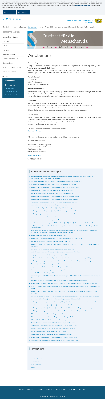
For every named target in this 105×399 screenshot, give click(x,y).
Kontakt (33, 367)
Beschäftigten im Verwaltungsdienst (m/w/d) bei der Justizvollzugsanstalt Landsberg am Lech (57, 238)
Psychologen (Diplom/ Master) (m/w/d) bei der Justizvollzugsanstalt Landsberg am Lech (55, 299)
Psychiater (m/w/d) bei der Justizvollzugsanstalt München (47, 220)
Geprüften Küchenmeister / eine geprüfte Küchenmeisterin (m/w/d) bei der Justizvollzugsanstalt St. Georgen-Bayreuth (64, 223)
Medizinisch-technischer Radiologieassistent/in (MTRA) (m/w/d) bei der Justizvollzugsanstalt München (59, 280)
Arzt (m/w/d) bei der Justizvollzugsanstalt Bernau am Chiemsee (48, 331)
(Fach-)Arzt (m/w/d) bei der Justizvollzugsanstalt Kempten (47, 264)
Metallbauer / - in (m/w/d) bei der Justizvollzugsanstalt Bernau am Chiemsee (52, 249)
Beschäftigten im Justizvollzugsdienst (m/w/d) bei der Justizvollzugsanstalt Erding (53, 214)
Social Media (72, 389)
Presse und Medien (36, 365)
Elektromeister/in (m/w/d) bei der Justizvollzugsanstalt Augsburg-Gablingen (52, 190)
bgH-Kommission (8, 54)
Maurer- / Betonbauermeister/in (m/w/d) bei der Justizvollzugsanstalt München (53, 323)
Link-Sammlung (35, 362)
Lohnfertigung (9, 88)
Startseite (22, 389)
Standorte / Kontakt (34, 131)
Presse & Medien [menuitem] (51, 27)
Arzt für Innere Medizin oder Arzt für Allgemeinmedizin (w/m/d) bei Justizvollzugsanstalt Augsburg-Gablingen (61, 258)
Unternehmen (9, 80)
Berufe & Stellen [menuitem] (82, 27)
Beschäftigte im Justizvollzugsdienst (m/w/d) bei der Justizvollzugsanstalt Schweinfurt (55, 196)
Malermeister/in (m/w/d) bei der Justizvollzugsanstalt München (48, 314)
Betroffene (6, 46)
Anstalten (5, 41)
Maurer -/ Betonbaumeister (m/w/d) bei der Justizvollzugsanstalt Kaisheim (52, 193)
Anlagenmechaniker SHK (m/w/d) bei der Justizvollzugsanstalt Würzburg (51, 267)
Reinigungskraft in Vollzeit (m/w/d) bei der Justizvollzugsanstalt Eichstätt (51, 255)
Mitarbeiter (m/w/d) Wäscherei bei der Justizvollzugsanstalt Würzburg (50, 241)
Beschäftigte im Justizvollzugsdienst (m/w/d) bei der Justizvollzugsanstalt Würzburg (54, 199)
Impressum (31, 389)
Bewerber (5, 50)
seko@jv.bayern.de (34, 155)
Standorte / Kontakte (11, 95)
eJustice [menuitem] (92, 27)
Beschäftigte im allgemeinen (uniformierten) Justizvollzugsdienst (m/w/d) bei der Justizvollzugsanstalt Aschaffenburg (64, 283)
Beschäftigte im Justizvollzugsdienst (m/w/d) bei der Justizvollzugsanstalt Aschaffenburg (55, 187)
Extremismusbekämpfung (11, 67)
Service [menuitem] (41, 27)
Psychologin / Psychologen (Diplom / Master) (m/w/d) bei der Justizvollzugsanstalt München (56, 181)
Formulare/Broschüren (37, 359)
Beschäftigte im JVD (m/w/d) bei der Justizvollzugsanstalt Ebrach (49, 235)
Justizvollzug (11, 32)
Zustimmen (22, 12)
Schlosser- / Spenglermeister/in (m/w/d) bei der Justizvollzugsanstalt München (53, 329)
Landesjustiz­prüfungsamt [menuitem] (67, 27)
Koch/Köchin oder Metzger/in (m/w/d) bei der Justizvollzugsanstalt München (52, 305)
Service (4, 76)
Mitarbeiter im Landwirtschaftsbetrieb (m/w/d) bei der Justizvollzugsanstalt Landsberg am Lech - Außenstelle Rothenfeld (65, 296)
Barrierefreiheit (61, 389)
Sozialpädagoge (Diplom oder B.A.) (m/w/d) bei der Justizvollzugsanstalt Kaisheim (54, 184)
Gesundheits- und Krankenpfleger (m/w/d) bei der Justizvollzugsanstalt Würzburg (53, 202)
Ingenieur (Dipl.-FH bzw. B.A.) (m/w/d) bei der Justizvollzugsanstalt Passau (51, 334)
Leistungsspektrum (11, 91)
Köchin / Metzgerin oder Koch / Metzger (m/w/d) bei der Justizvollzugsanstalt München (55, 252)
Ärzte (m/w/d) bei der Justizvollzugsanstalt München (45, 217)
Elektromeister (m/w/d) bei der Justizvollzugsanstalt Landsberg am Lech (51, 320)
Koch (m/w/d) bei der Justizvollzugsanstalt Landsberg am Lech (48, 273)
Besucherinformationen (37, 356)
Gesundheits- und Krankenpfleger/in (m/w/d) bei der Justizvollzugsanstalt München (54, 340)
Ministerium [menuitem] (6, 27)
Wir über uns (11, 85)
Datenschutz (49, 389)
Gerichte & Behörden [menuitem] (19, 27)
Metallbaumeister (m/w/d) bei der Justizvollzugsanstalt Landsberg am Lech (52, 317)
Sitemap (40, 389)
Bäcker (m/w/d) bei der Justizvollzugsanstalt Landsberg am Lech (49, 270)
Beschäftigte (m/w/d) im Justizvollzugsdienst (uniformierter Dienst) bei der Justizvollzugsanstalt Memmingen (61, 261)
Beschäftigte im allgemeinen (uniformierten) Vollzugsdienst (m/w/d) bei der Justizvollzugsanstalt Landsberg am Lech (64, 308)
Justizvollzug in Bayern (10, 37)
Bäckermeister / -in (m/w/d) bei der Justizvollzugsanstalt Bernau (49, 205)
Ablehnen (8, 12)
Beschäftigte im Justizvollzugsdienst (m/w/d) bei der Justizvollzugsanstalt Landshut (54, 211)
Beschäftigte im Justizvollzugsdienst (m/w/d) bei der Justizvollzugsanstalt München (54, 326)
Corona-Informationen (10, 59)
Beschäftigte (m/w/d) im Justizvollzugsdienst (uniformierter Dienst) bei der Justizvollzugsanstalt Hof (59, 311)
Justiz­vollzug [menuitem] (32, 27)
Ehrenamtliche (7, 63)
